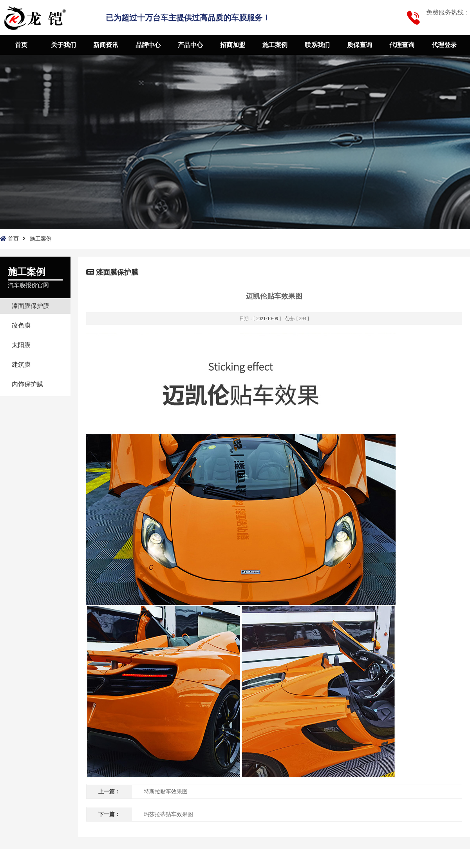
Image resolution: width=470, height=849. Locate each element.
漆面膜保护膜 (30, 305)
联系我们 (317, 45)
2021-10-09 (267, 318)
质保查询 (359, 45)
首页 (21, 45)
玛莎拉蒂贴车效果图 (168, 814)
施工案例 (274, 45)
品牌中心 (148, 45)
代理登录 (444, 45)
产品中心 (190, 45)
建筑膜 (21, 364)
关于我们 (63, 45)
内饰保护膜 (27, 384)
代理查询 (401, 45)
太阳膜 (21, 345)
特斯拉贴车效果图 (166, 792)
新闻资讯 (105, 45)
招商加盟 (232, 45)
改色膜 (21, 325)
